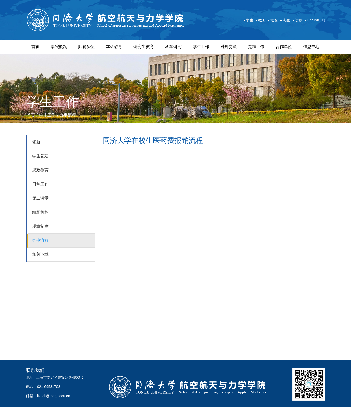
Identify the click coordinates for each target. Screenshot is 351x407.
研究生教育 (143, 46)
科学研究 (173, 46)
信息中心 (311, 46)
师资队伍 (86, 46)
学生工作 (201, 46)
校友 (274, 20)
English (313, 20)
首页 (35, 46)
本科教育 (114, 46)
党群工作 (256, 46)
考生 (286, 20)
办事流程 (68, 115)
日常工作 (40, 184)
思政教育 (40, 170)
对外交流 (228, 46)
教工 (261, 20)
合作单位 (284, 46)
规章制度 (40, 226)
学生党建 (40, 156)
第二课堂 (40, 198)
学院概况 (59, 46)
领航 (36, 142)
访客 (298, 20)
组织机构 (40, 212)
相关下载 (40, 254)
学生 (249, 20)
